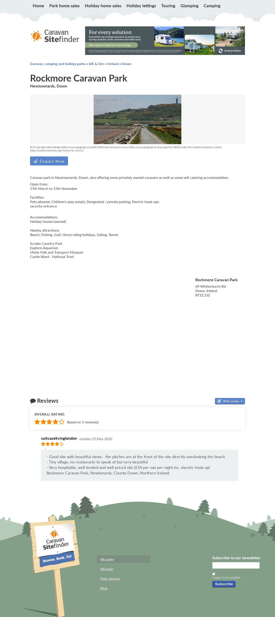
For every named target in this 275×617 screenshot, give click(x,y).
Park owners (110, 578)
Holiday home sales (103, 5)
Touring (168, 5)
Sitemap (106, 569)
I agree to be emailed (226, 577)
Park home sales (64, 5)
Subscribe (224, 584)
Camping (212, 5)
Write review (230, 401)
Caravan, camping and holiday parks (58, 64)
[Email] (236, 565)
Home (38, 5)
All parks (107, 559)
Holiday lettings (141, 5)
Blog (103, 588)
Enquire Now (49, 161)
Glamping (189, 5)
